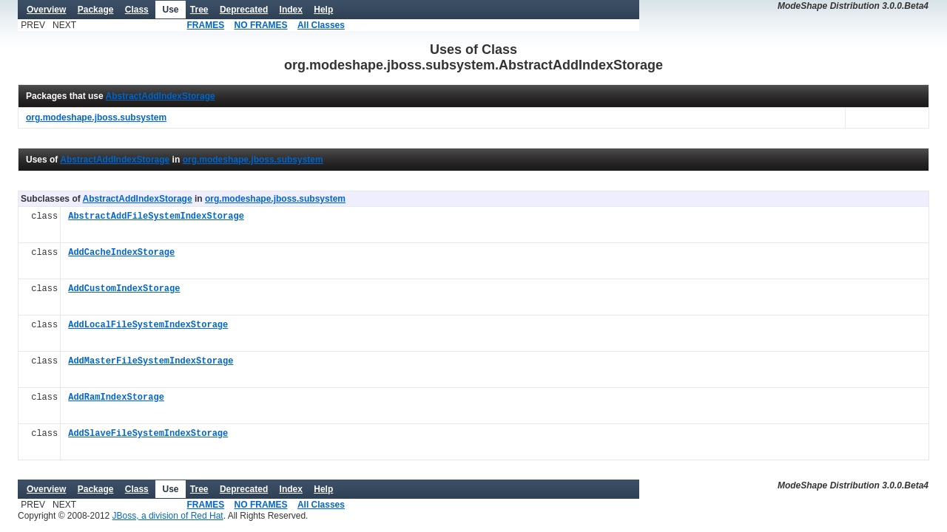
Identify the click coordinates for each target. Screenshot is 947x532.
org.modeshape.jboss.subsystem (253, 159)
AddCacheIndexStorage (121, 253)
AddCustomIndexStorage (124, 289)
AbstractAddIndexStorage (160, 96)
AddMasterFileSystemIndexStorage (150, 361)
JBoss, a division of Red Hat (167, 516)
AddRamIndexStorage (116, 398)
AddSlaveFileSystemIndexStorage (148, 434)
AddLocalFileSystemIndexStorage (148, 325)
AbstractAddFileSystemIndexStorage (156, 217)
